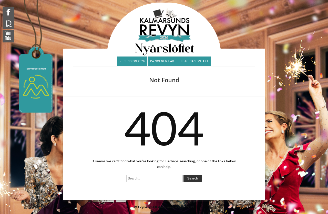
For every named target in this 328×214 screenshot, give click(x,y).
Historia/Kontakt (194, 61)
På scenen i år (162, 61)
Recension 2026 (132, 61)
